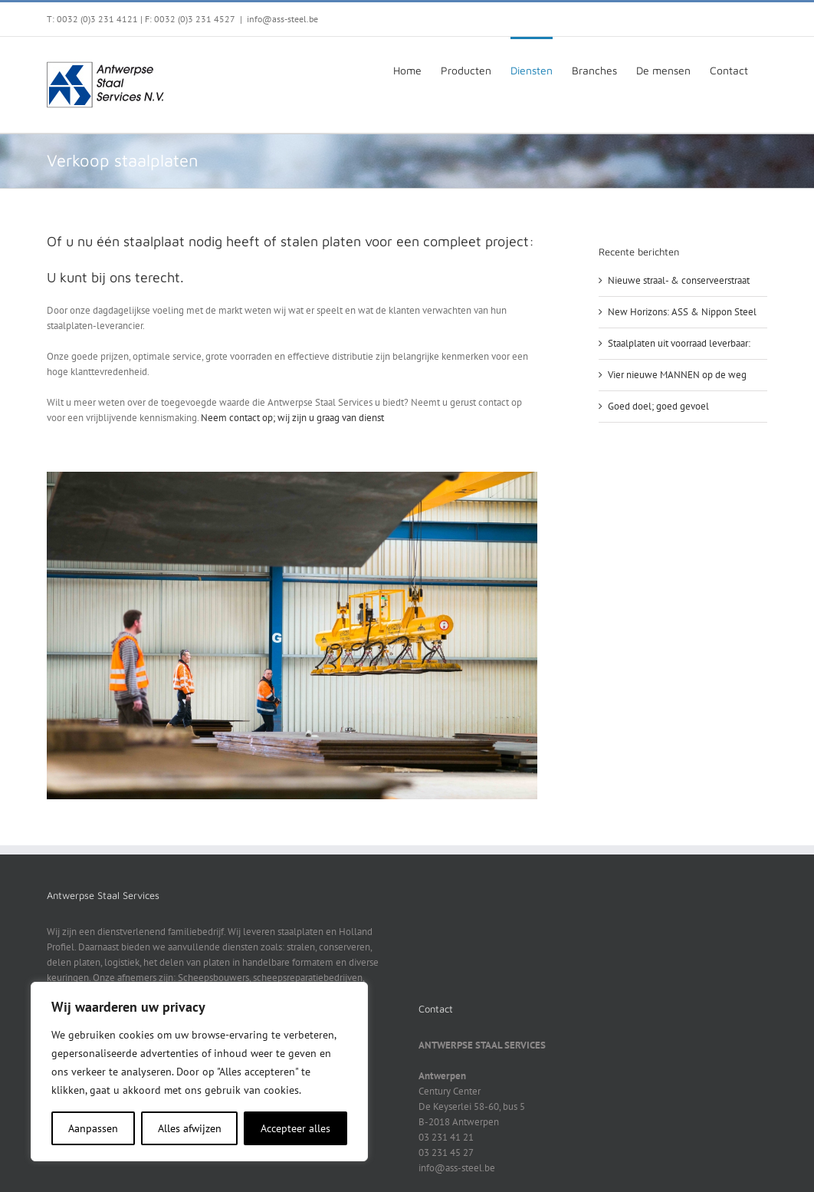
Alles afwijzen (190, 1128)
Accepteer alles (295, 1128)
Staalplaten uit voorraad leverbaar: (679, 343)
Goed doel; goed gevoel (658, 406)
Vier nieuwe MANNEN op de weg (677, 374)
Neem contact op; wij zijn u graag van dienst (292, 417)
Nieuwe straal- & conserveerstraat (679, 280)
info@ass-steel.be (282, 19)
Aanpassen (93, 1128)
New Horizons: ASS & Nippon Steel (682, 311)
